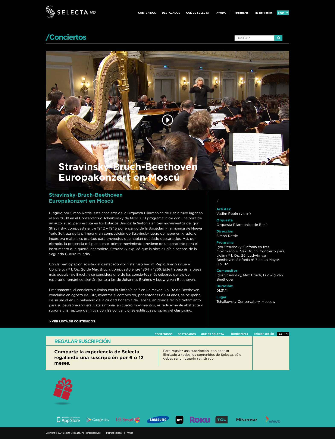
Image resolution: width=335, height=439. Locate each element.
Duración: (224, 286)
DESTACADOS (171, 12)
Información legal (114, 433)
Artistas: (223, 209)
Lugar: (222, 297)
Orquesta (224, 220)
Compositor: (227, 270)
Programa (225, 242)
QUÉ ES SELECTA (197, 12)
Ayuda (221, 12)
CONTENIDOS (147, 12)
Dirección (224, 231)
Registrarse (241, 12)
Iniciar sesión (263, 12)
